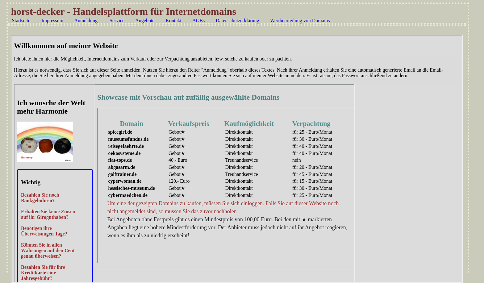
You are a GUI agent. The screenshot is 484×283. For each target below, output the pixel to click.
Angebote (144, 20)
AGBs (198, 20)
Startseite (21, 20)
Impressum (52, 20)
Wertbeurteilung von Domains (300, 20)
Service (117, 20)
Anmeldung (86, 20)
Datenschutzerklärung (237, 20)
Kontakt (173, 20)
